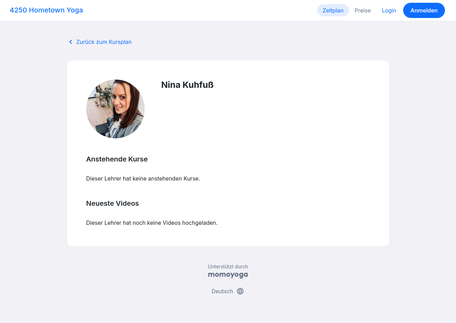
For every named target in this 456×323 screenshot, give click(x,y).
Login (389, 10)
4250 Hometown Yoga (46, 10)
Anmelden (424, 10)
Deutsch (228, 291)
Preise (363, 10)
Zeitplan (333, 10)
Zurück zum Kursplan (99, 41)
